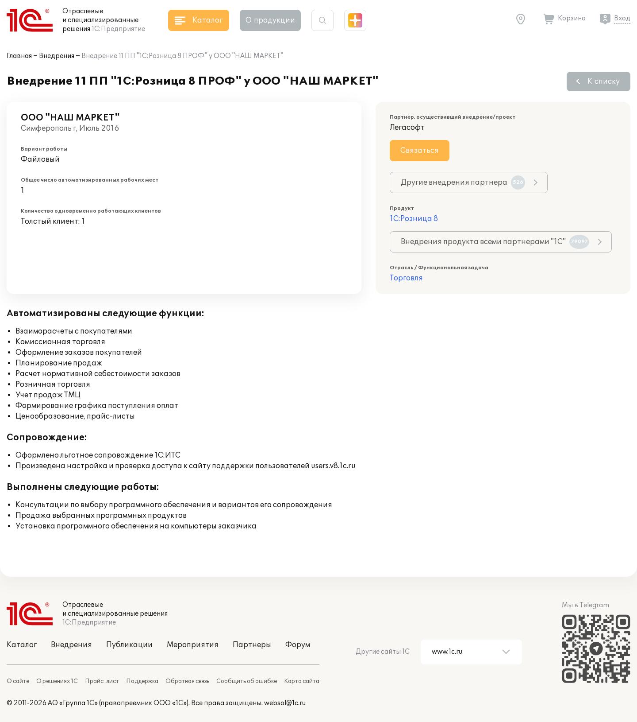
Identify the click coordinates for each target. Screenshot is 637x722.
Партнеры (252, 644)
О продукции (270, 20)
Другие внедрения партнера (463, 182)
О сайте (18, 681)
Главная (19, 56)
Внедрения (56, 56)
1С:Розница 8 (414, 218)
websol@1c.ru (285, 703)
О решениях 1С (57, 681)
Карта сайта (301, 681)
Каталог (22, 644)
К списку (603, 81)
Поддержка (142, 681)
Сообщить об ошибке (246, 681)
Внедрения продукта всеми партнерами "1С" (495, 242)
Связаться (419, 150)
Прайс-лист (102, 681)
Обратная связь (187, 681)
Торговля (406, 278)
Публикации (129, 644)
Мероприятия (193, 644)
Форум (297, 644)
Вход (622, 18)
